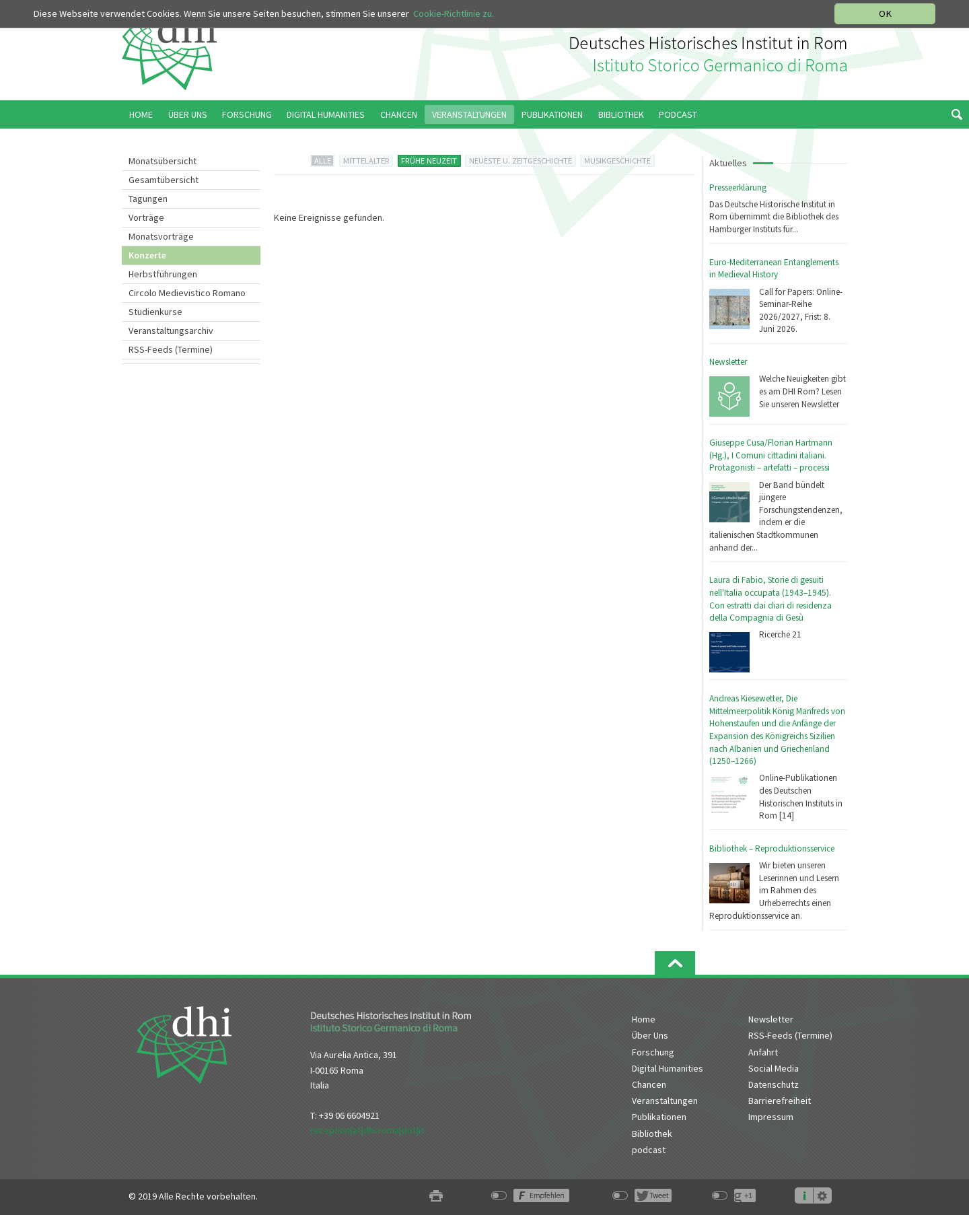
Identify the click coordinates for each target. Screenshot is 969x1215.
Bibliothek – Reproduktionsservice (771, 848)
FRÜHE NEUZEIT (429, 160)
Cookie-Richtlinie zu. (455, 13)
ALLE (322, 160)
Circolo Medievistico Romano (187, 293)
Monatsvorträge (161, 236)
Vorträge (146, 217)
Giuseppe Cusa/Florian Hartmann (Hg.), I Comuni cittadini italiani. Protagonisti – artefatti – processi (770, 455)
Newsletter (728, 362)
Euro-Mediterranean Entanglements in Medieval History (773, 268)
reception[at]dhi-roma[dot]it (367, 1130)
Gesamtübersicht (164, 180)
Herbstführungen (163, 274)
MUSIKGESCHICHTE (617, 160)
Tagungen (148, 199)
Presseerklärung (737, 187)
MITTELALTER (366, 160)
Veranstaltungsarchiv (171, 330)
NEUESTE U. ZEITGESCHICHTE (520, 160)
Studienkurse (155, 312)
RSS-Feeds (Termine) (171, 349)
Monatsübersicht (162, 161)
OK (885, 13)
